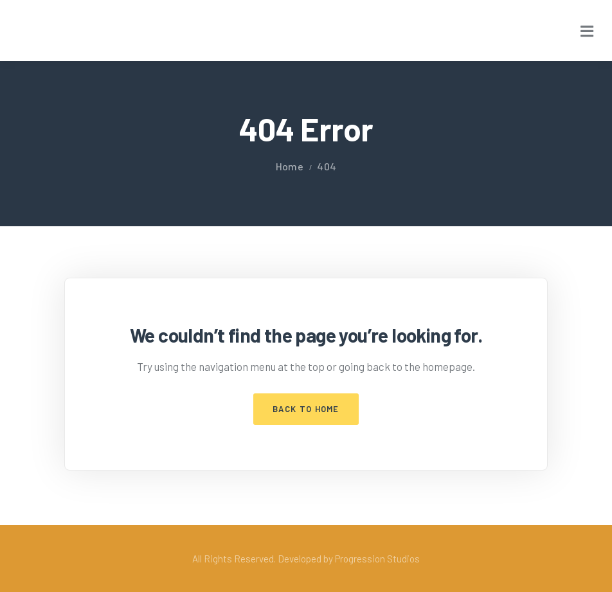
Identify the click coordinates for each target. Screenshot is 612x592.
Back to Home (306, 409)
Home (289, 166)
